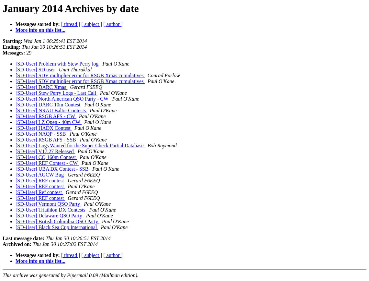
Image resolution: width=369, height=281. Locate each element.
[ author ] (113, 24)
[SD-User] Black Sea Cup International (57, 227)
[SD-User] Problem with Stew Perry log (58, 64)
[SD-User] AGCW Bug (40, 174)
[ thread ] (70, 24)
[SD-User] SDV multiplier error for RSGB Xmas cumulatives (80, 75)
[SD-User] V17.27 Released (45, 151)
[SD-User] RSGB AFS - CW (46, 116)
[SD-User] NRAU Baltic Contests (51, 110)
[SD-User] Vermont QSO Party (48, 204)
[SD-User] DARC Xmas (41, 87)
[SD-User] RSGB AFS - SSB (46, 139)
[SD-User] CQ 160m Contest (46, 157)
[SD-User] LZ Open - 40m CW (49, 122)
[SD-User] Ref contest (39, 192)
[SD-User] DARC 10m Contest (49, 104)
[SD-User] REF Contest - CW (47, 163)
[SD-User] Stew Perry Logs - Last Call (56, 93)
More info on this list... (40, 30)
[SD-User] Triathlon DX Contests (51, 210)
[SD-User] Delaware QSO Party (50, 215)
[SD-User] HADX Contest (44, 128)
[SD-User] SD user (36, 69)
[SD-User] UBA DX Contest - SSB (53, 169)
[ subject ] (92, 24)
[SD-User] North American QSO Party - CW (63, 99)
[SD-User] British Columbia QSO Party (57, 221)
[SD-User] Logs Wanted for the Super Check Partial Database (80, 145)
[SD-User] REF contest (40, 180)
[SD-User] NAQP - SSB (41, 134)
